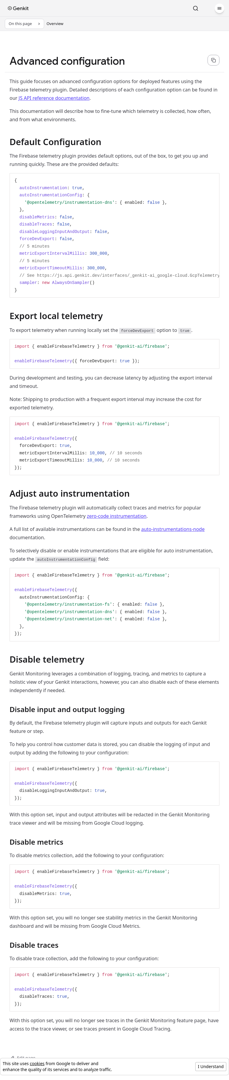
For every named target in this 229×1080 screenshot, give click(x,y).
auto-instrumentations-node (173, 529)
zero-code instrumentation (116, 516)
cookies (37, 1063)
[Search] (195, 8)
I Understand (211, 1066)
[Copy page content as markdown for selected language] (213, 60)
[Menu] (219, 8)
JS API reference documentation (53, 98)
